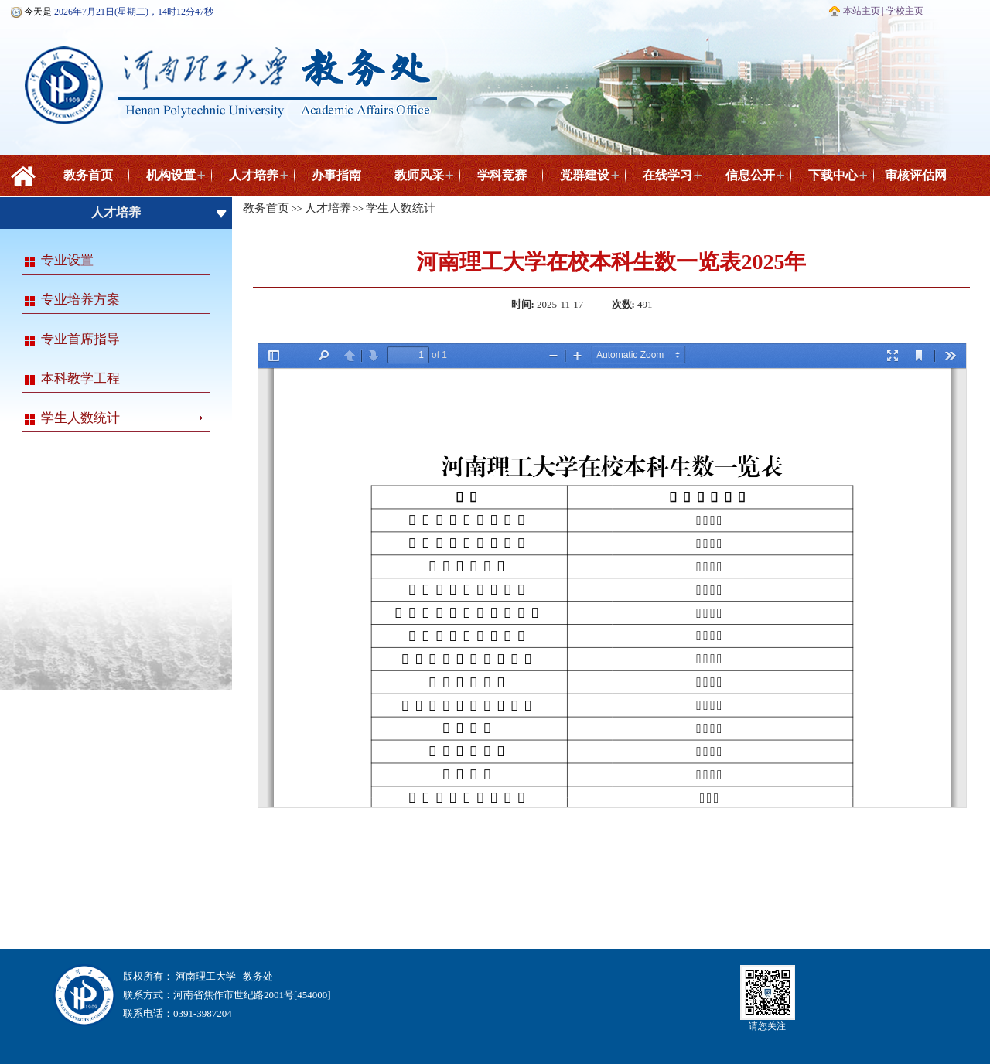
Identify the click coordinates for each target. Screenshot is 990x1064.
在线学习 (667, 175)
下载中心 (833, 175)
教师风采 (419, 175)
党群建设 (584, 175)
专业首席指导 (80, 339)
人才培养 (253, 175)
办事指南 (336, 175)
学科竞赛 (502, 175)
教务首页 (88, 175)
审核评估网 (916, 175)
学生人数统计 (80, 418)
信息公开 (750, 175)
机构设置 (171, 175)
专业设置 (67, 260)
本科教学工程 (80, 378)
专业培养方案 (80, 299)
